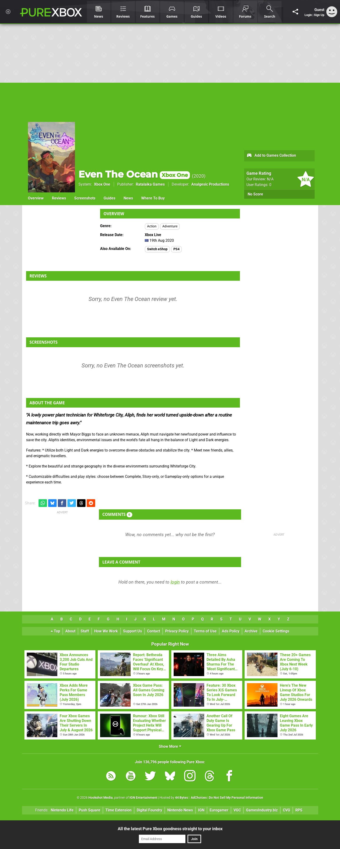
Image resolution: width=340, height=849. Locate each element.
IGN (201, 810)
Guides (109, 198)
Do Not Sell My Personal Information (236, 798)
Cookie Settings (276, 631)
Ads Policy (230, 631)
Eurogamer (219, 810)
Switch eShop (157, 249)
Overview (36, 198)
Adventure (169, 226)
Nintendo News (180, 810)
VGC (237, 810)
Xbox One (102, 184)
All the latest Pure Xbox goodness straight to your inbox (170, 828)
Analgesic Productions (210, 184)
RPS (298, 810)
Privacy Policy (177, 631)
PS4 (176, 249)
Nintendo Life (62, 810)
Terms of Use (205, 631)
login (175, 582)
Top (55, 631)
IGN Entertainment (143, 798)
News (128, 198)
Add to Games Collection (271, 155)
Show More (170, 746)
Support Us (132, 631)
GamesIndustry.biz (262, 810)
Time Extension (119, 810)
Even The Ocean (134, 174)
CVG (286, 810)
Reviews (59, 198)
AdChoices (198, 798)
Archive (251, 631)
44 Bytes (181, 798)
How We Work (106, 631)
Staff (85, 631)
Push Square (89, 810)
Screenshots (84, 198)
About (70, 631)
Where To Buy (153, 198)
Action (151, 226)
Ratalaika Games (150, 184)
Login (308, 15)
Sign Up (319, 15)
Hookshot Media (100, 798)
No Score (255, 194)
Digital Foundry (149, 810)
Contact (153, 631)
